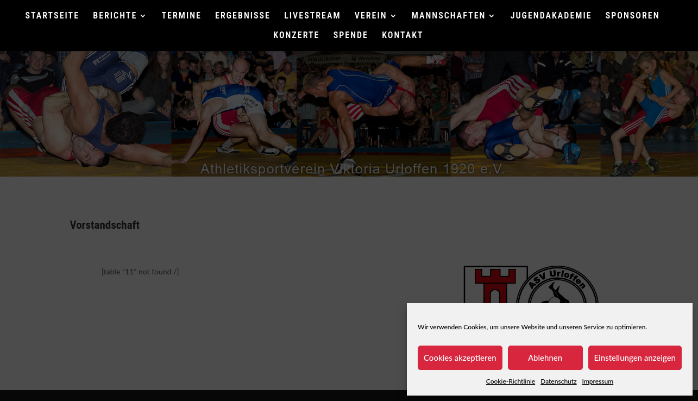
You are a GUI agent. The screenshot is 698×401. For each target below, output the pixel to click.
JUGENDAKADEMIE (551, 16)
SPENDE (351, 36)
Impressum (598, 381)
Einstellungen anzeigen (635, 357)
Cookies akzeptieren (460, 357)
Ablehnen (545, 357)
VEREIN (371, 16)
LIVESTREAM (312, 16)
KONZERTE (296, 36)
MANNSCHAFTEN (449, 16)
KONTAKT (402, 36)
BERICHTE (115, 16)
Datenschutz (558, 381)
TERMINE (182, 16)
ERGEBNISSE (243, 16)
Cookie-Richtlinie (510, 381)
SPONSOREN (633, 16)
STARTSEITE (53, 16)
